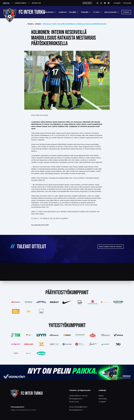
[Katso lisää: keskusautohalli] (54, 335)
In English (117, 3)
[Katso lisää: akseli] (118, 302)
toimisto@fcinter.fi (80, 407)
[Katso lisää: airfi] (80, 302)
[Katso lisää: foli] (28, 311)
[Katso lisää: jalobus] (92, 344)
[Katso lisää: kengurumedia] (28, 335)
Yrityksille (84, 12)
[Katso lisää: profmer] (67, 344)
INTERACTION (36, 3)
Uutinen (37, 24)
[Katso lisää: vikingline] (28, 344)
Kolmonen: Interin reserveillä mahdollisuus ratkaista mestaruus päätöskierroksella (74, 24)
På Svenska (127, 3)
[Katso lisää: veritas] (28, 302)
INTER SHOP (87, 3)
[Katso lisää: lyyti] (41, 335)
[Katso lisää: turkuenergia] (15, 311)
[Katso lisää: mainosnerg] (28, 353)
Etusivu (30, 24)
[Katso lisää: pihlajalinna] (15, 302)
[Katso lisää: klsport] (105, 344)
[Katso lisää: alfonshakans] (92, 302)
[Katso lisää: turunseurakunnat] (80, 344)
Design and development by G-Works (23, 410)
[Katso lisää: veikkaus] (118, 335)
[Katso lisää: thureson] (80, 335)
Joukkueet (63, 12)
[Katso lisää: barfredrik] (15, 353)
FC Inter (96, 12)
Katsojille (72, 12)
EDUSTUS (6, 3)
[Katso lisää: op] (105, 302)
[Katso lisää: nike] (67, 302)
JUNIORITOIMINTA (20, 3)
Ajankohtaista (48, 12)
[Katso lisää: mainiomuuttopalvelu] (41, 353)
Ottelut (101, 396)
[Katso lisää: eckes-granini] (92, 335)
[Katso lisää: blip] (118, 344)
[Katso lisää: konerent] (15, 344)
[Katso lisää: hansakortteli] (41, 311)
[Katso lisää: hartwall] (41, 302)
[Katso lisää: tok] (15, 335)
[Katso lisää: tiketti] (67, 335)
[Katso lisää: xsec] (41, 344)
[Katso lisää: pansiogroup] (105, 335)
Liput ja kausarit (110, 12)
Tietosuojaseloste (17, 407)
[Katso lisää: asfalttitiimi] (54, 344)
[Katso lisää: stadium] (54, 302)
